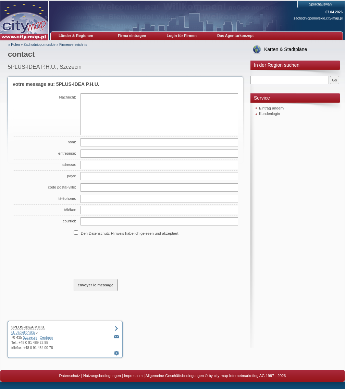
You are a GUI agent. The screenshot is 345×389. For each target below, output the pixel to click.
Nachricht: (67, 97)
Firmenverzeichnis (73, 45)
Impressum (133, 376)
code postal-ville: (62, 187)
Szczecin (30, 337)
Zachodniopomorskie (40, 45)
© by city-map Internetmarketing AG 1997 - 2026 (245, 376)
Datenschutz (69, 376)
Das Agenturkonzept (235, 36)
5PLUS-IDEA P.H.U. (28, 327)
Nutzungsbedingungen (102, 376)
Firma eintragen (132, 36)
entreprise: (67, 153)
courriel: (69, 221)
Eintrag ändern (271, 108)
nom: (72, 142)
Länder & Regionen (76, 36)
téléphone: (67, 198)
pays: (71, 176)
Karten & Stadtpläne (285, 49)
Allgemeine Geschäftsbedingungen (175, 376)
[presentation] (126, 257)
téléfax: (70, 210)
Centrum (46, 337)
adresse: (69, 165)
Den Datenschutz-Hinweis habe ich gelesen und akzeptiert (129, 233)
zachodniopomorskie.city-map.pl (318, 18)
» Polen (14, 45)
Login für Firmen (182, 36)
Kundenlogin (269, 114)
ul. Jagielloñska (23, 332)
